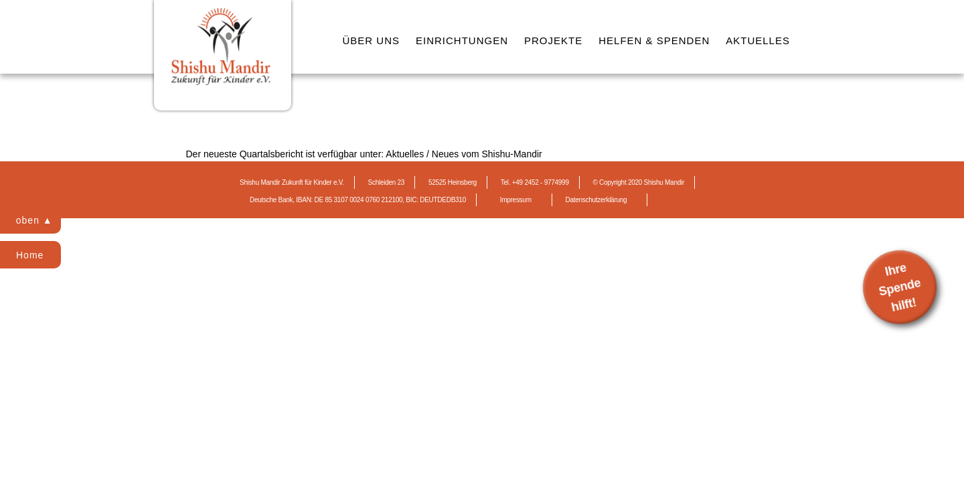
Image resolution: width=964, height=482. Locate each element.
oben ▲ (34, 220)
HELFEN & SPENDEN (654, 40)
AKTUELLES (758, 40)
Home (30, 255)
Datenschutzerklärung (596, 200)
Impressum (516, 200)
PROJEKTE (553, 40)
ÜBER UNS (371, 40)
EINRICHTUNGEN (462, 40)
